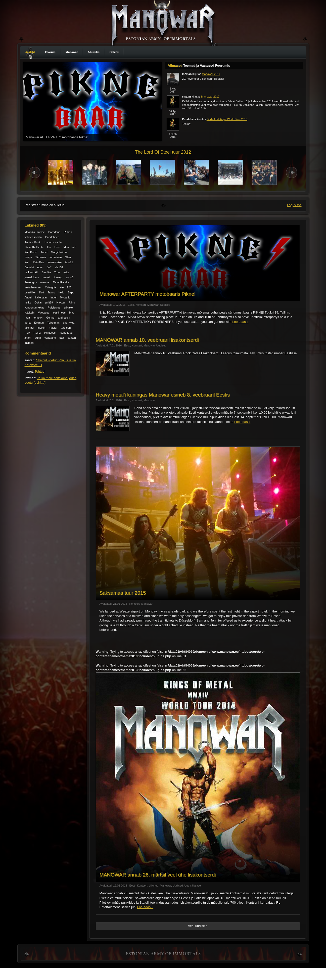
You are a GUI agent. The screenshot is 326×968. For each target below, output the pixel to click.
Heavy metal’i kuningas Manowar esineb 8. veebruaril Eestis (163, 395)
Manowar (71, 52)
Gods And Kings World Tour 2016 (227, 119)
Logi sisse (294, 205)
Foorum (50, 52)
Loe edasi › (240, 322)
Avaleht (30, 52)
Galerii (113, 52)
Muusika (93, 52)
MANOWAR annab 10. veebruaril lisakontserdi (147, 340)
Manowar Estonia (163, 24)
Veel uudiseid (197, 926)
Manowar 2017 (211, 73)
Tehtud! (40, 371)
